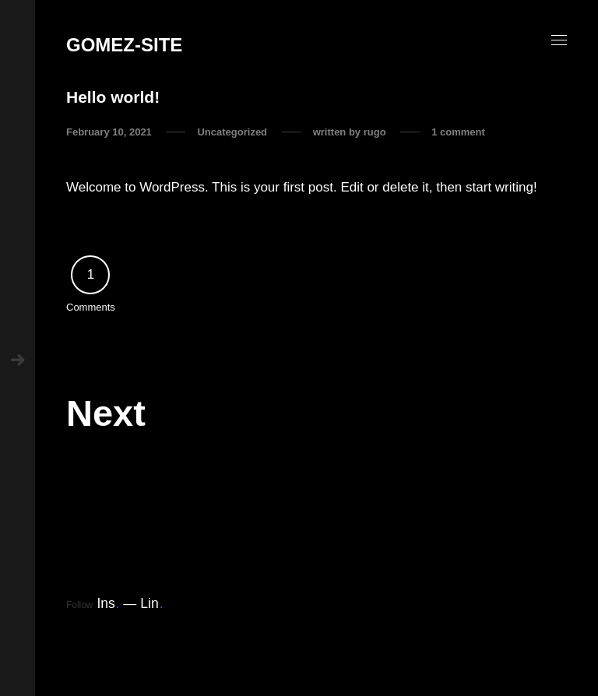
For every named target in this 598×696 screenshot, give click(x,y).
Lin (151, 603)
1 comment (458, 132)
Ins (108, 603)
